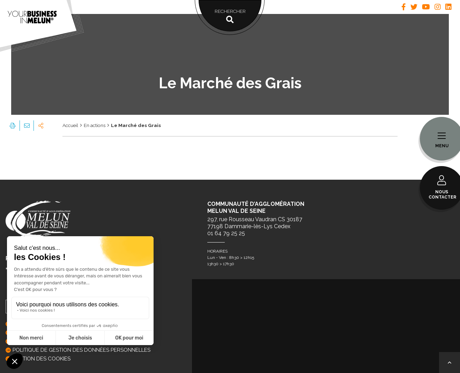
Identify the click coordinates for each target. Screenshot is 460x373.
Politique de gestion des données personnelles (81, 350)
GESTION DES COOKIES (42, 359)
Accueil (70, 125)
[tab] (403, 7)
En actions (94, 125)
